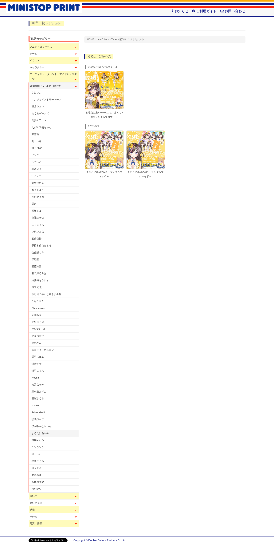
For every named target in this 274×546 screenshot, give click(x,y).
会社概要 (240, 540)
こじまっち (38, 224)
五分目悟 (36, 238)
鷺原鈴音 (36, 266)
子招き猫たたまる (41, 245)
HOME (90, 39)
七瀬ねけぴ (38, 336)
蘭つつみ (36, 141)
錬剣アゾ (36, 489)
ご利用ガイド (204, 11)
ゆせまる (36, 468)
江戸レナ (36, 176)
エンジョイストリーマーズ (46, 99)
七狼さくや (38, 322)
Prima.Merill (38, 412)
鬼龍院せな (38, 217)
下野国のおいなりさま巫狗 (46, 294)
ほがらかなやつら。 (43, 426)
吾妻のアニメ (39, 120)
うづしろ (36, 162)
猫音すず (36, 363)
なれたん (36, 342)
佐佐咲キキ (38, 252)
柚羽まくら (38, 461)
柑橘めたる (38, 440)
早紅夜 (35, 259)
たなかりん (38, 301)
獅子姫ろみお (39, 273)
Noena (35, 377)
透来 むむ (37, 287)
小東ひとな (38, 231)
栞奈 (34, 203)
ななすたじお (39, 328)
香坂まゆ (36, 210)
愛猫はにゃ (38, 183)
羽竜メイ (36, 169)
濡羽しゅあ (38, 356)
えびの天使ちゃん (41, 127)
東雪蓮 (35, 134)
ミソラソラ (38, 447)
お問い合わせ (232, 11)
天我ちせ (36, 315)
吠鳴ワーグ (38, 419)
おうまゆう (38, 189)
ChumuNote (38, 308)
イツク (35, 155)
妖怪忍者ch (38, 481)
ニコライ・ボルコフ (43, 349)
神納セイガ (38, 196)
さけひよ (36, 92)
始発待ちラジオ (40, 280)
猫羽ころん (38, 370)
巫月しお (36, 454)
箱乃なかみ (38, 384)
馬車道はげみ (39, 391)
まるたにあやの (40, 433)
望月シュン (38, 106)
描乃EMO (37, 148)
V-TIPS (35, 405)
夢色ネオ (36, 475)
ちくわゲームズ (40, 113)
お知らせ (179, 11)
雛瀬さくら (38, 398)
